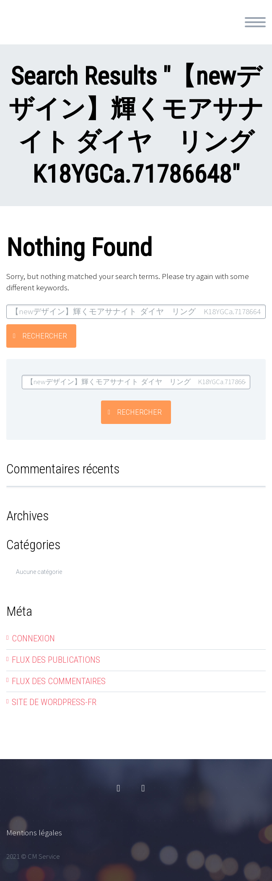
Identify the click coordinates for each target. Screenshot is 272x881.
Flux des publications (56, 660)
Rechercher (44, 336)
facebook (118, 788)
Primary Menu (255, 22)
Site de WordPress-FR (54, 702)
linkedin (143, 788)
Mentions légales (34, 832)
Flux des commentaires (59, 681)
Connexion (33, 638)
